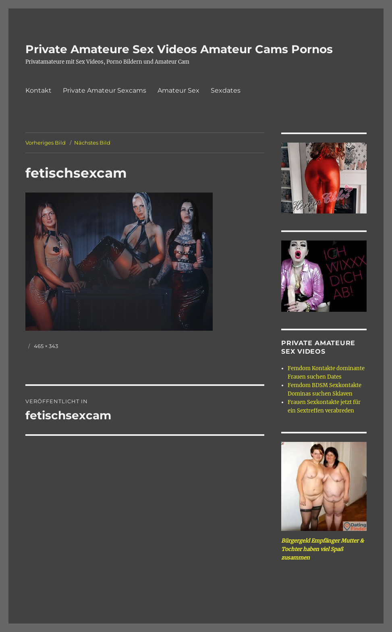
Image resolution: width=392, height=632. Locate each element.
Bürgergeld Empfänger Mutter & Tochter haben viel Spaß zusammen (322, 549)
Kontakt (38, 90)
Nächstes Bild (92, 142)
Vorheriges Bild (45, 142)
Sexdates (226, 90)
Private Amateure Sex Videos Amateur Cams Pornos (179, 49)
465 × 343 (46, 346)
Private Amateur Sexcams (104, 90)
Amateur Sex (178, 90)
